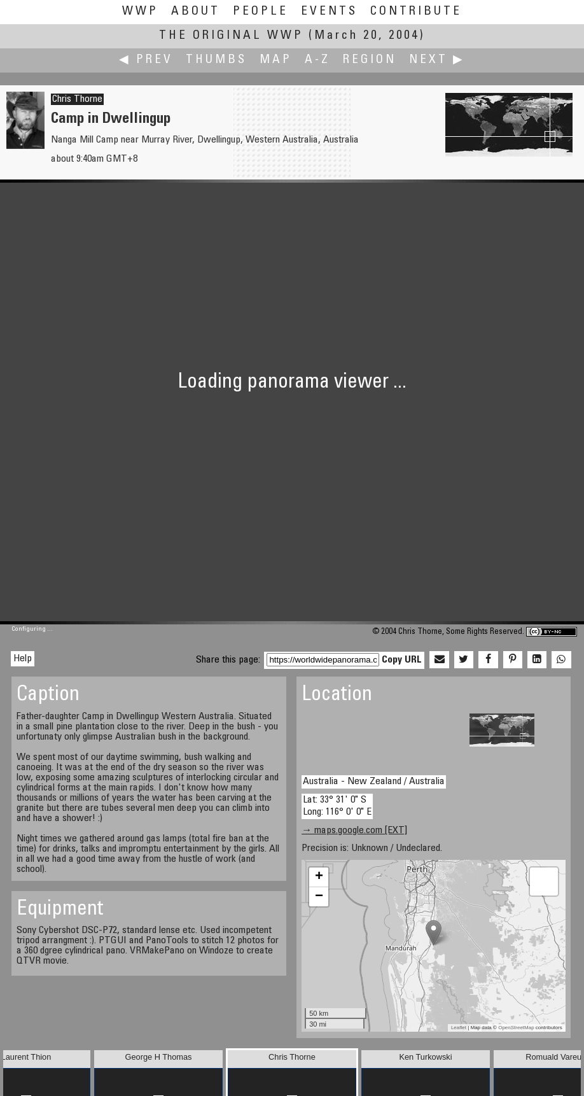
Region (369, 60)
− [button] (319, 896)
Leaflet (458, 1027)
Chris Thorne (77, 99)
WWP (140, 12)
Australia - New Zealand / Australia (374, 781)
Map (276, 60)
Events (329, 12)
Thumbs (216, 60)
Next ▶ (437, 60)
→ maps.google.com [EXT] (354, 831)
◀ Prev (146, 60)
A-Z (317, 60)
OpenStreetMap (516, 1027)
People (260, 12)
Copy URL (402, 660)
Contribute (416, 12)
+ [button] (319, 877)
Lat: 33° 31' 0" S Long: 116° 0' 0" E (337, 806)
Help (22, 659)
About (195, 12)
